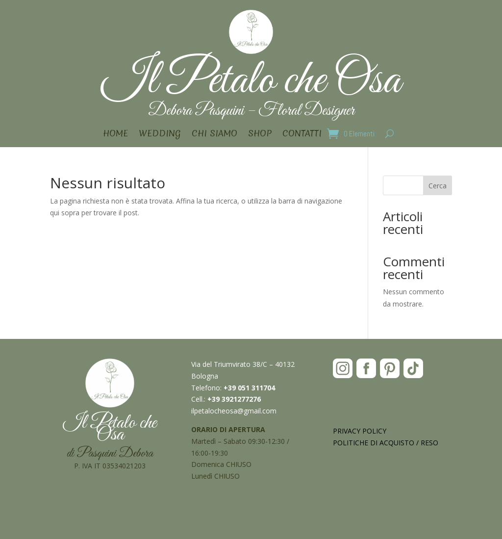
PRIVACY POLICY (359, 431)
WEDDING (160, 134)
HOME (115, 134)
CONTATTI (302, 134)
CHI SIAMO (214, 134)
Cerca (437, 185)
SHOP (260, 134)
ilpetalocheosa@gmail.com (233, 410)
